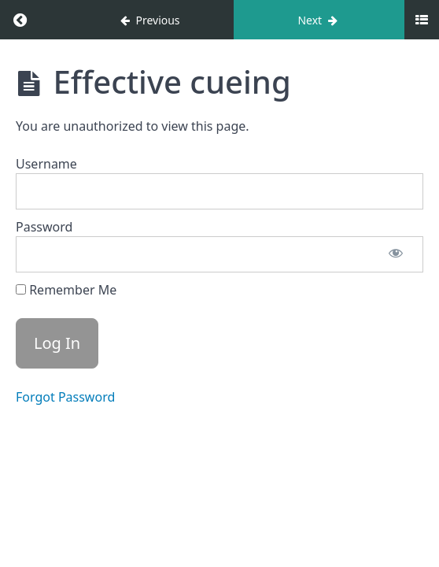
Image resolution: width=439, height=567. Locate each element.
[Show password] (395, 254)
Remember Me (66, 289)
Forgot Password (65, 397)
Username (46, 163)
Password (44, 226)
